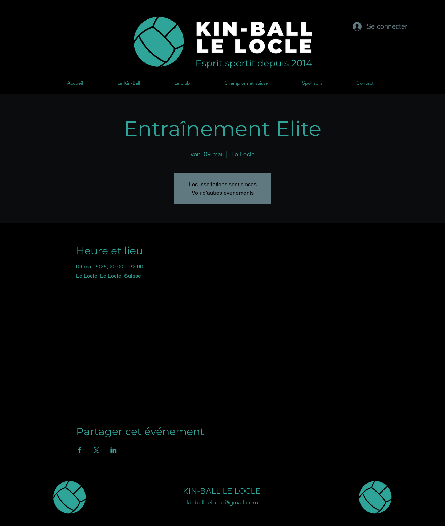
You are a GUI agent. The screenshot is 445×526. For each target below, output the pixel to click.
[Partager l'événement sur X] (96, 450)
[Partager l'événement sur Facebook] (79, 450)
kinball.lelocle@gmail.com (222, 502)
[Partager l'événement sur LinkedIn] (113, 450)
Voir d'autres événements (223, 192)
